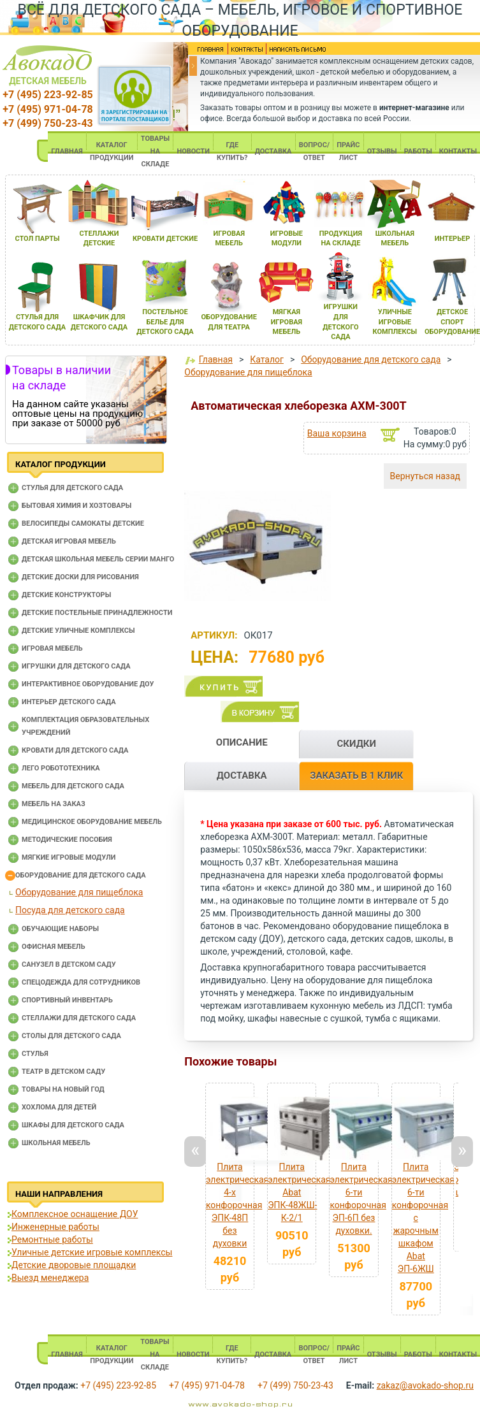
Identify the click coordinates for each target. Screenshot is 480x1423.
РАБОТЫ (418, 151)
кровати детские (165, 239)
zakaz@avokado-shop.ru (425, 1385)
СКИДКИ (356, 743)
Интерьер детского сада (69, 702)
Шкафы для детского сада (73, 1125)
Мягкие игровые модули (68, 857)
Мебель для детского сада (73, 786)
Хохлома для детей (59, 1107)
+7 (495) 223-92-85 (47, 95)
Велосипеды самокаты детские (83, 523)
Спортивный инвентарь (67, 1000)
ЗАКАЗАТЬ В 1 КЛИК (356, 775)
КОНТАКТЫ (458, 151)
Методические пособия (67, 839)
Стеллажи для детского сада (79, 1018)
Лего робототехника (61, 768)
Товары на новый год (63, 1089)
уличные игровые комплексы (395, 322)
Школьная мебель (56, 1143)
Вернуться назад (425, 476)
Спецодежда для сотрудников (81, 982)
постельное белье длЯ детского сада (164, 322)
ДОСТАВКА (273, 151)
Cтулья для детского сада (72, 488)
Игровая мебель (52, 648)
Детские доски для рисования (80, 577)
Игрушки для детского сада (76, 666)
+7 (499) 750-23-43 (47, 123)
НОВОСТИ (193, 151)
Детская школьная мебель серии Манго (98, 559)
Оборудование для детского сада (80, 875)
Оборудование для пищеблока (79, 892)
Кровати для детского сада (75, 750)
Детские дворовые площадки (73, 1265)
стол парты (37, 239)
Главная (216, 359)
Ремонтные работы (52, 1239)
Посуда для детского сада (70, 910)
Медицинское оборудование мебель (92, 822)
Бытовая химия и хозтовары (76, 506)
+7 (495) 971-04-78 (47, 109)
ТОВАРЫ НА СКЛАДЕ (155, 151)
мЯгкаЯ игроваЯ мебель (286, 322)
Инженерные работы (55, 1227)
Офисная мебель (53, 947)
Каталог (267, 359)
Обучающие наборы (60, 929)
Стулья (35, 1054)
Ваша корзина (337, 433)
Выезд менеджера (50, 1278)
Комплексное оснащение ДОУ (74, 1214)
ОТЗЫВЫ (382, 151)
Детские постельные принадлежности (97, 613)
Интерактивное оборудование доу (88, 684)
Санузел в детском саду (69, 964)
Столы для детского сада (71, 1036)
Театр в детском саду (63, 1071)
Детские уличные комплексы (78, 630)
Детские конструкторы (66, 595)
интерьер (452, 239)
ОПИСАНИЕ (242, 742)
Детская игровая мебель (69, 541)
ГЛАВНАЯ (67, 151)
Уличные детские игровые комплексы (91, 1252)
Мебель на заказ (53, 804)
